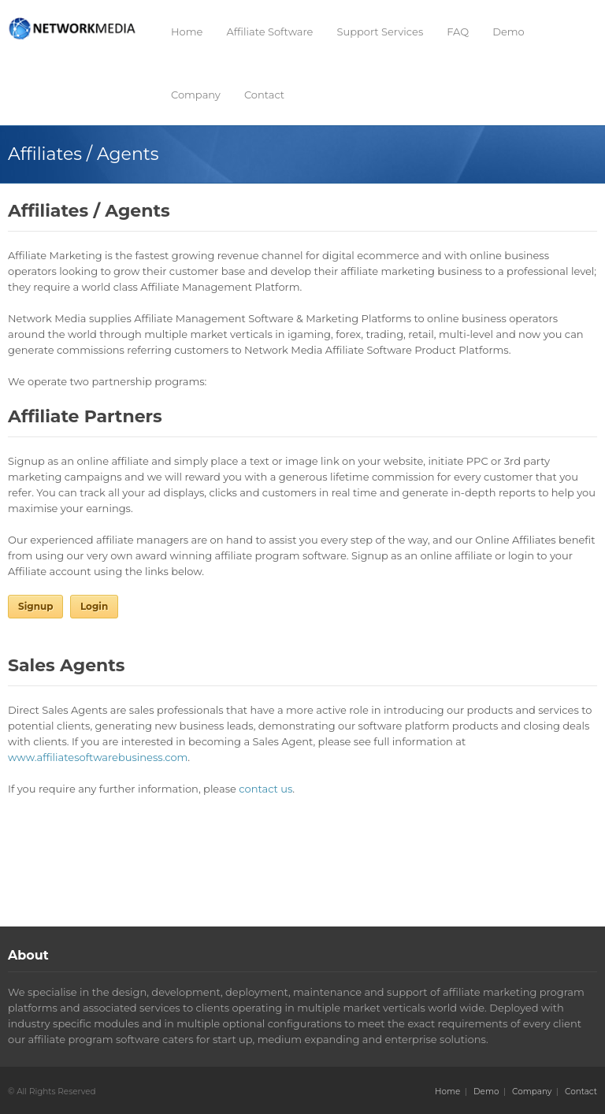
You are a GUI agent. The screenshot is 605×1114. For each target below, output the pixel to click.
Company (196, 94)
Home (186, 31)
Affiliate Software (269, 31)
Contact (264, 94)
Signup (35, 606)
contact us (265, 788)
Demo (508, 31)
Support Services (379, 31)
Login (94, 606)
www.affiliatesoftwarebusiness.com (97, 757)
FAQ (458, 31)
